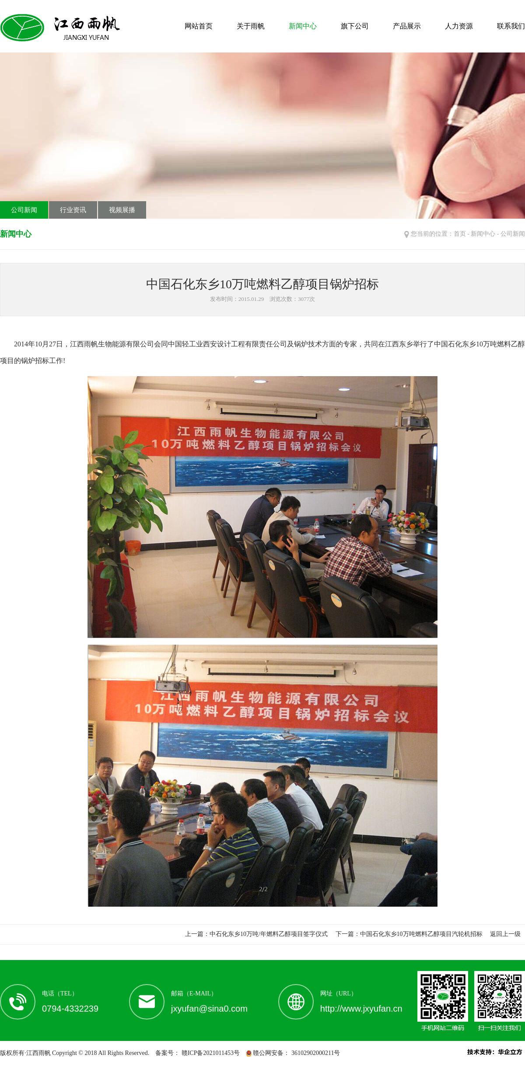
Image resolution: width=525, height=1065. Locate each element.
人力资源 (459, 26)
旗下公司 (355, 26)
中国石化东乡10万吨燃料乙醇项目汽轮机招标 (421, 934)
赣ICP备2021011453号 (210, 1053)
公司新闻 (24, 209)
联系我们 (511, 26)
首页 (460, 233)
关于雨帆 (251, 26)
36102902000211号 (315, 1053)
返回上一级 (505, 934)
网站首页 (199, 26)
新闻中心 (303, 26)
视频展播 (122, 209)
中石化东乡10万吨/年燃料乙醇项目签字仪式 (269, 934)
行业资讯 (73, 209)
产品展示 (407, 26)
